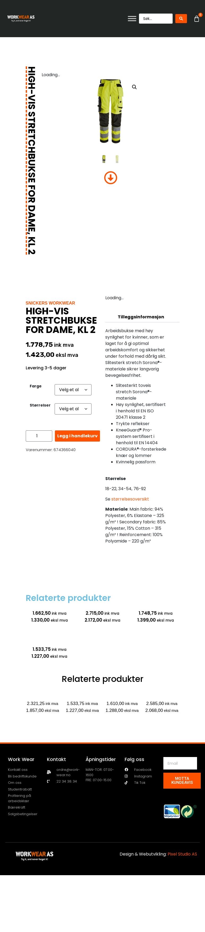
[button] (134, 87)
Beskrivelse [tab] (141, 306)
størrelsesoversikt (130, 499)
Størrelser (40, 405)
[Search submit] (181, 18)
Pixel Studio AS (182, 854)
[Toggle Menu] (132, 18)
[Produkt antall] (39, 436)
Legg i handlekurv (77, 436)
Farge (36, 386)
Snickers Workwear (50, 303)
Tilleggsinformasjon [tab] (141, 317)
